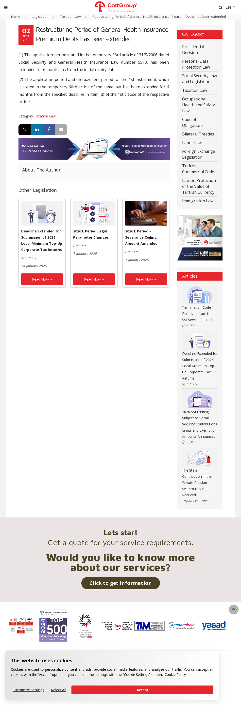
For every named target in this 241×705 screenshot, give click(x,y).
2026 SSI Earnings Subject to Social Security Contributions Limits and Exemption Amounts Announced (199, 424)
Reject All (58, 689)
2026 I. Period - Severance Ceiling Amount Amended (141, 237)
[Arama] (220, 7)
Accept (142, 689)
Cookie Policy (175, 674)
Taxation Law (45, 116)
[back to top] (234, 609)
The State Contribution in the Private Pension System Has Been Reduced (197, 482)
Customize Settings (28, 689)
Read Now (40, 279)
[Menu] (5, 7)
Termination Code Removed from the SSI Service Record (197, 313)
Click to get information (120, 583)
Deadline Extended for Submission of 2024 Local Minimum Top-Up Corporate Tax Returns (200, 366)
